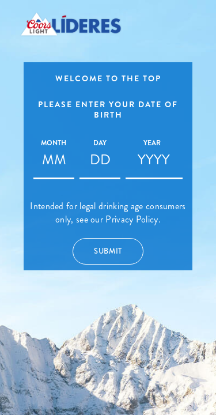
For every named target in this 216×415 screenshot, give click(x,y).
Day (100, 143)
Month (53, 143)
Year (152, 143)
